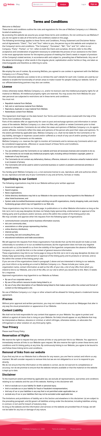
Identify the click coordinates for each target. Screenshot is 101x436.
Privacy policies (75, 429)
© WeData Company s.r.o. (31, 429)
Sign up (94, 4)
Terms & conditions (59, 429)
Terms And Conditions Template (16, 119)
